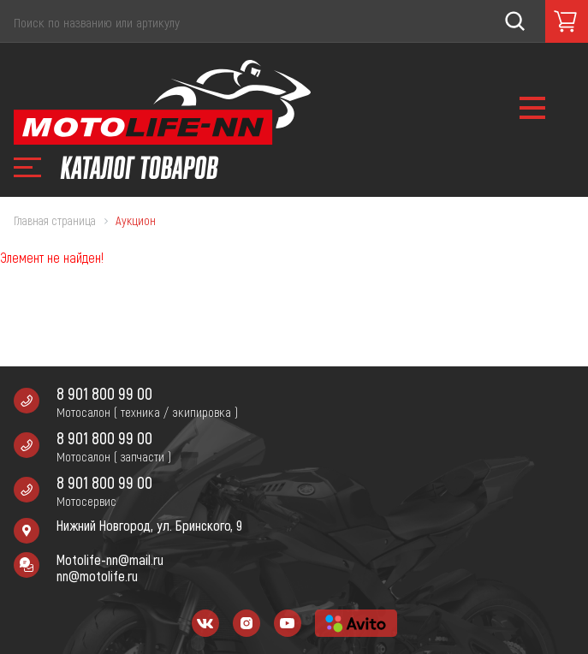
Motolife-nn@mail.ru (109, 559)
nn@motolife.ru (97, 576)
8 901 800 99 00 (104, 393)
